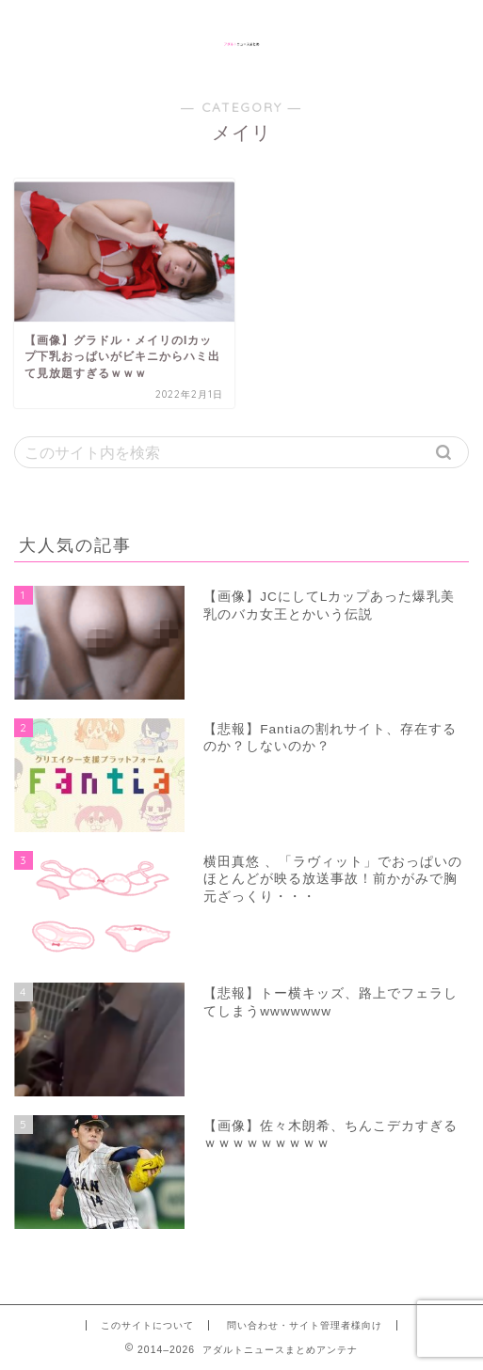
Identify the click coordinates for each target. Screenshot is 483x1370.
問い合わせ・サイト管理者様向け (304, 1325)
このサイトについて (147, 1325)
